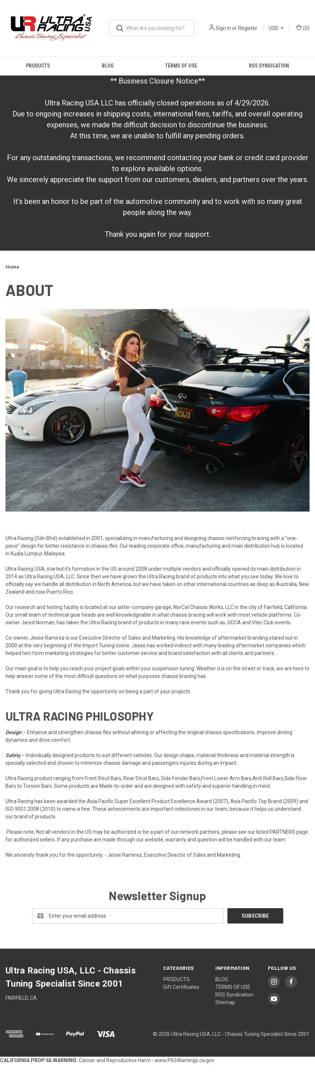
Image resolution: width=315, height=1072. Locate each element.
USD (276, 28)
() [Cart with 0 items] (303, 27)
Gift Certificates (181, 987)
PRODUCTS (38, 66)
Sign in (223, 28)
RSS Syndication (269, 66)
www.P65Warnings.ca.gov (184, 1060)
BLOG (108, 66)
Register (247, 28)
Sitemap (225, 1002)
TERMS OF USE (181, 66)
